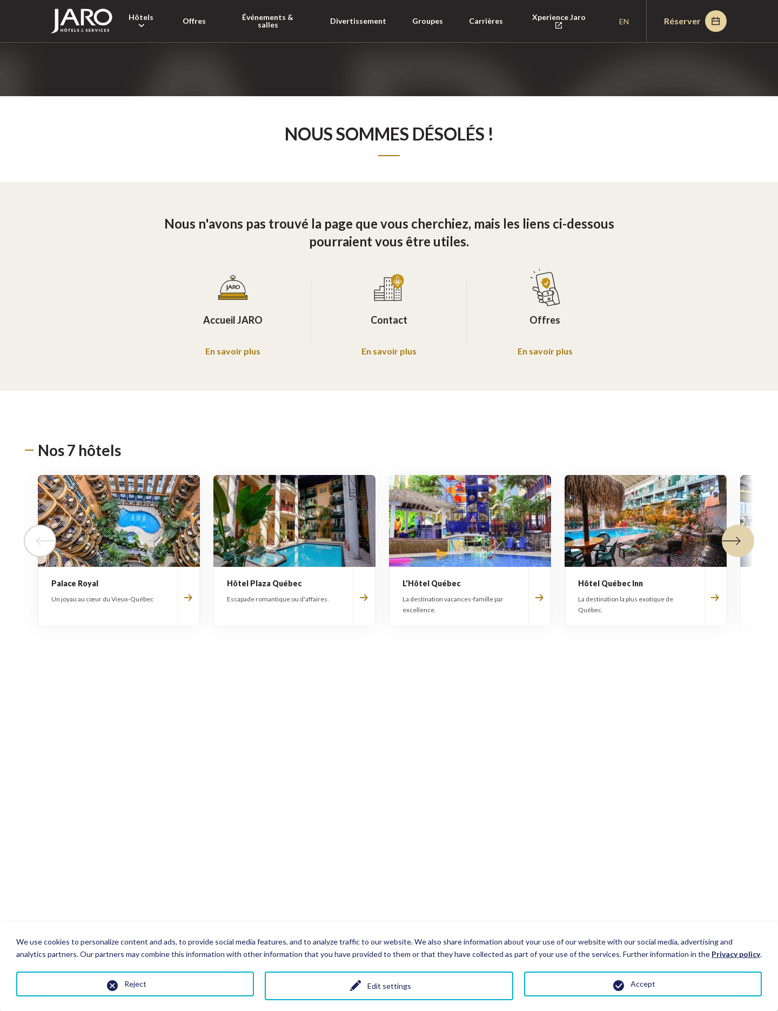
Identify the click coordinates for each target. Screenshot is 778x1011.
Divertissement (358, 20)
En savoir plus (232, 351)
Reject (135, 983)
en (624, 21)
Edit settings (389, 985)
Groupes (427, 20)
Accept (643, 983)
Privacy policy (736, 954)
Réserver (695, 21)
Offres (194, 20)
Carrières (486, 20)
